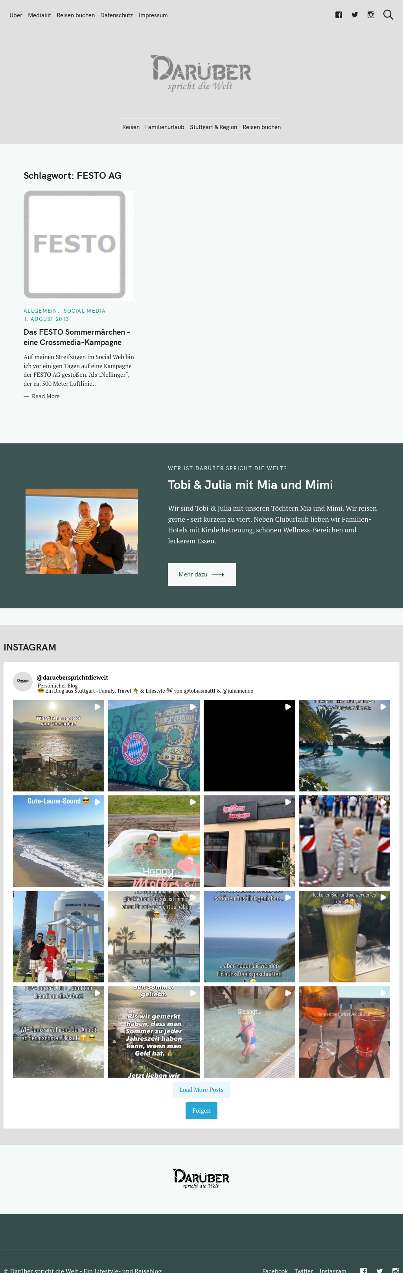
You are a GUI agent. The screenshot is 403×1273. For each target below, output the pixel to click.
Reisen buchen (76, 15)
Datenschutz (116, 15)
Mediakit (39, 15)
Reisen (131, 127)
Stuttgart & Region (213, 127)
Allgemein (40, 311)
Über (15, 15)
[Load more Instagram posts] (201, 1090)
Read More (46, 396)
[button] (58, 745)
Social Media (85, 311)
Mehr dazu (193, 574)
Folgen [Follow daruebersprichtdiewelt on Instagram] (201, 1110)
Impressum (153, 15)
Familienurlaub (164, 127)
